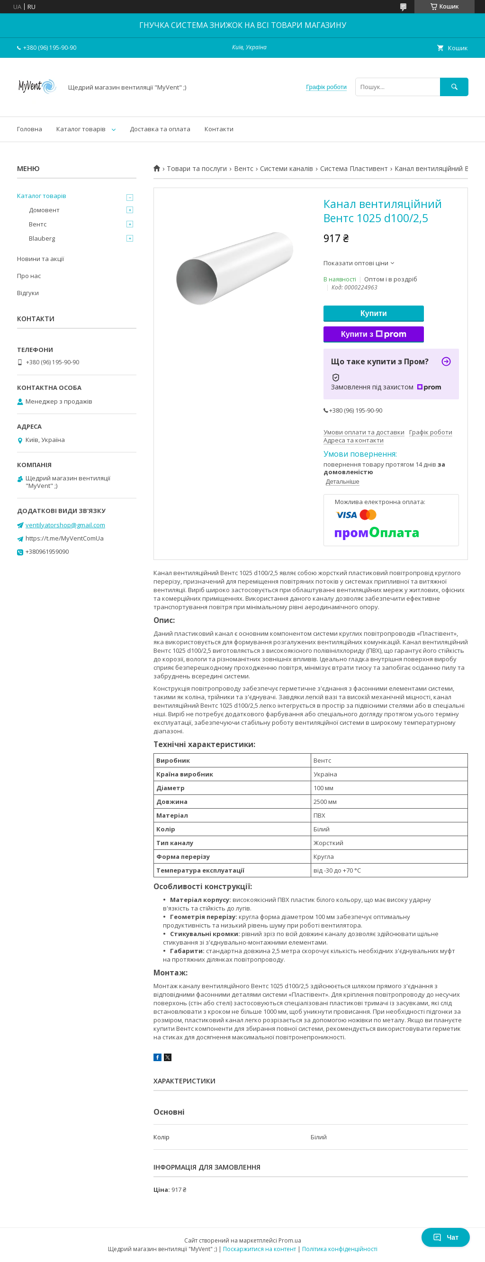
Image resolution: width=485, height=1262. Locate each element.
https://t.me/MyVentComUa (65, 538)
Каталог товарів (81, 129)
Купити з (373, 334)
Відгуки (28, 292)
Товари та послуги (197, 168)
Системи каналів (286, 168)
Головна (29, 129)
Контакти (219, 129)
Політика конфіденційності (339, 1249)
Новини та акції (40, 258)
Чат (445, 1237)
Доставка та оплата (160, 129)
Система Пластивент (354, 168)
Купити (373, 313)
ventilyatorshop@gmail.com (65, 525)
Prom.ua (289, 1240)
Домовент (44, 210)
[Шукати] (454, 87)
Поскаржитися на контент (259, 1249)
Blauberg (42, 238)
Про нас (29, 275)
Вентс (243, 168)
